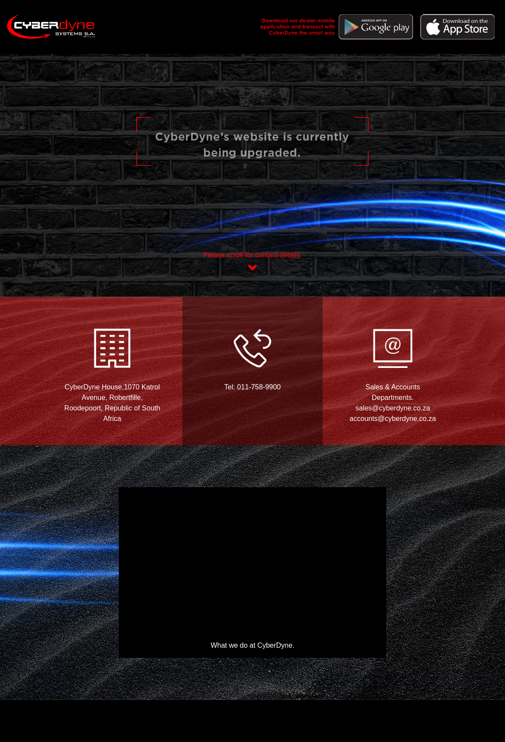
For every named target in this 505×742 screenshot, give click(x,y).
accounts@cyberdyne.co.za (393, 418)
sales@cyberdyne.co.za (393, 408)
